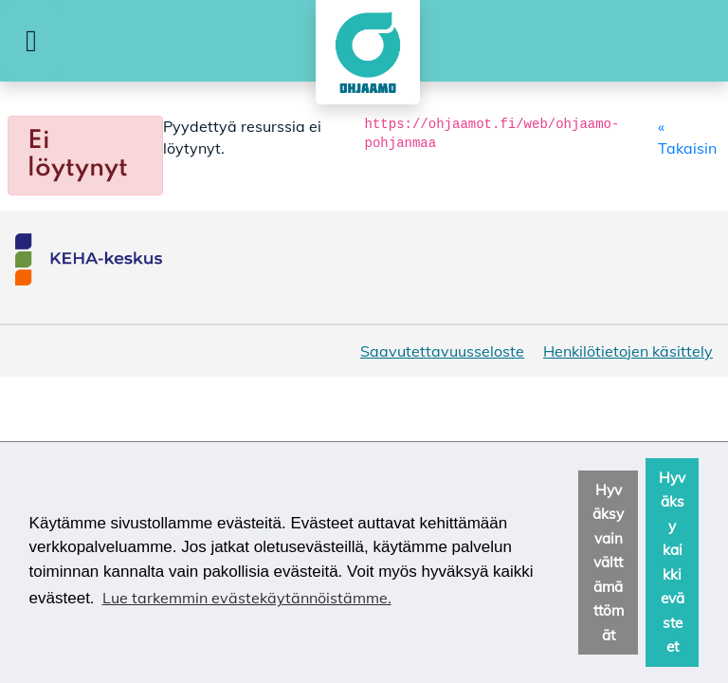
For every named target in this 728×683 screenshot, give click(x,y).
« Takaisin (687, 137)
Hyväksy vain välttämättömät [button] (608, 562)
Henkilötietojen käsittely (628, 351)
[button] (31, 41)
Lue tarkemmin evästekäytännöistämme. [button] (246, 597)
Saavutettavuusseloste (442, 351)
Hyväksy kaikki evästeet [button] (672, 562)
